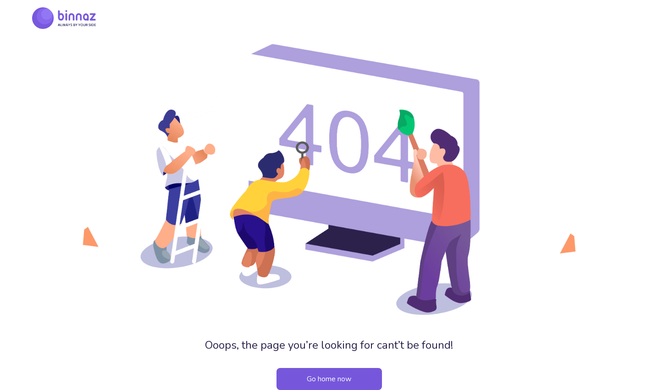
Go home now (329, 379)
